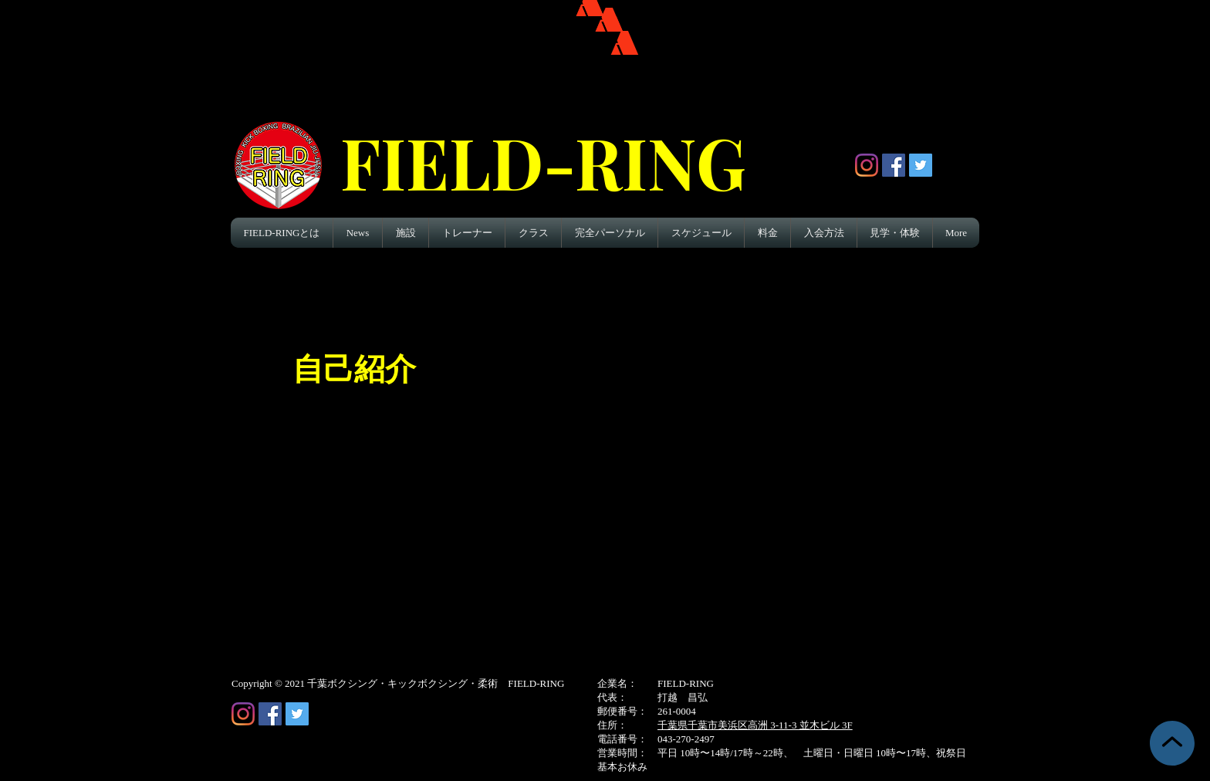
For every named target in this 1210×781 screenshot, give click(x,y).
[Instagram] (866, 165)
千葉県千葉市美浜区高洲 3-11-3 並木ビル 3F (755, 725)
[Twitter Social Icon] (920, 165)
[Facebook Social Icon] (893, 165)
